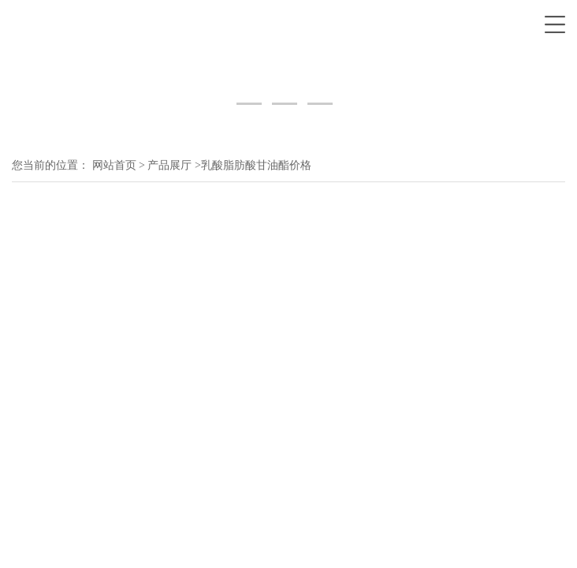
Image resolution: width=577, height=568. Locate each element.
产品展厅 (169, 165)
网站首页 (114, 165)
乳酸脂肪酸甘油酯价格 (256, 165)
